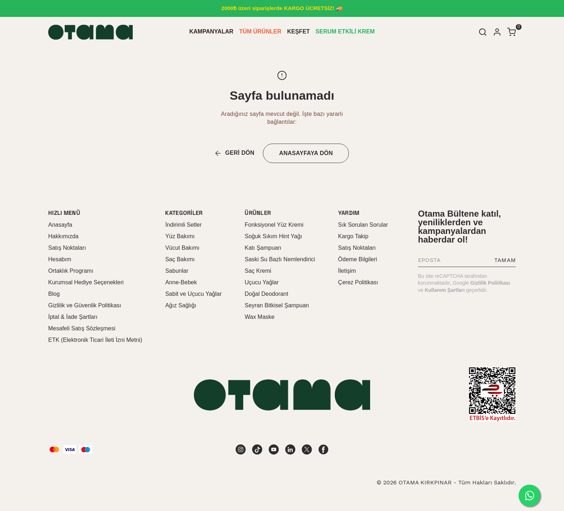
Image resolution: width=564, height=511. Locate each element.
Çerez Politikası (358, 282)
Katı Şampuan (263, 248)
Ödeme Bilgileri (357, 259)
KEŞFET (298, 31)
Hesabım (59, 259)
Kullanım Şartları (445, 290)
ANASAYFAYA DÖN (306, 153)
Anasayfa (60, 225)
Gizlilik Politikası (490, 283)
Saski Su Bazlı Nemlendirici (280, 259)
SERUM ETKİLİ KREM (344, 31)
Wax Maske (259, 317)
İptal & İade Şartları (72, 317)
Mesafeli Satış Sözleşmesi (81, 328)
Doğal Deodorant (266, 294)
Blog (54, 294)
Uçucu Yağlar (262, 282)
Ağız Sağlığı (180, 305)
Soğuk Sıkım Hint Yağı (273, 236)
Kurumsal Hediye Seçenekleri (86, 282)
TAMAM (505, 260)
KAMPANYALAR (211, 31)
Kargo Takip (353, 236)
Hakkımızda (63, 236)
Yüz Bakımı (180, 236)
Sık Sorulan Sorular (363, 225)
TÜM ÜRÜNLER (260, 31)
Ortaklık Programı (70, 271)
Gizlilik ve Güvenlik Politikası (84, 305)
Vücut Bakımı (182, 248)
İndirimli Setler (183, 225)
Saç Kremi (258, 271)
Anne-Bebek (181, 282)
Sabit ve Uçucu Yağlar (193, 294)
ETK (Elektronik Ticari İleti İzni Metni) (95, 340)
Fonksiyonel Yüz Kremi (274, 225)
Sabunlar (176, 271)
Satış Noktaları (67, 248)
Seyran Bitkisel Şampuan (277, 305)
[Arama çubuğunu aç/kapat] (483, 32)
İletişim (347, 271)
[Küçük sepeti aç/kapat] (511, 32)
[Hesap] (497, 32)
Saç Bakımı (180, 259)
